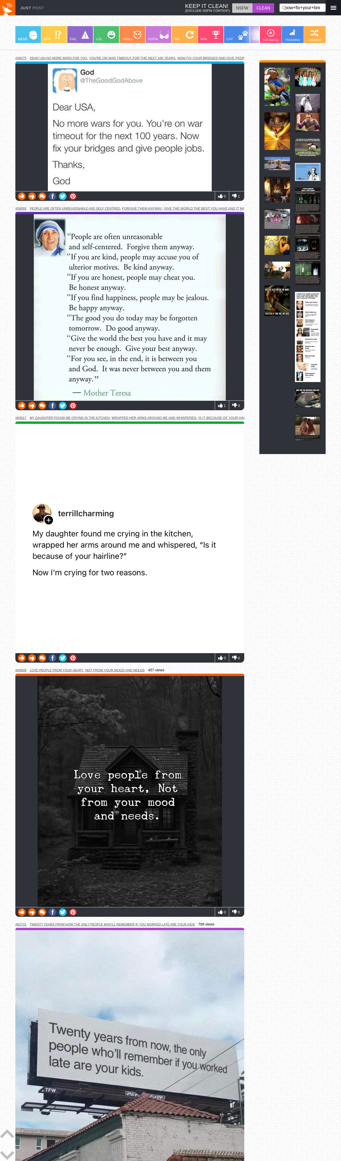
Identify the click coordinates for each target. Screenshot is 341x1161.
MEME (27, 36)
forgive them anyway (142, 208)
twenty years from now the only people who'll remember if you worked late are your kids (112, 924)
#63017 (20, 418)
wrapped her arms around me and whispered (154, 418)
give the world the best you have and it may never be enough (222, 208)
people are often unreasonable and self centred (75, 208)
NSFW (158, 36)
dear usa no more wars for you (58, 58)
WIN (210, 36)
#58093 (20, 208)
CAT (237, 36)
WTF (52, 36)
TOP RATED (271, 35)
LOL (105, 36)
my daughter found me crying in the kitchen (70, 418)
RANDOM (314, 35)
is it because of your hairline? (227, 418)
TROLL (131, 36)
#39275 (20, 58)
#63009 (20, 670)
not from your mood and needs (115, 670)
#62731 (20, 924)
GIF (184, 36)
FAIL (79, 36)
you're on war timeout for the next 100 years (132, 58)
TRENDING (292, 35)
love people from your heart (56, 670)
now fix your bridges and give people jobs (217, 58)
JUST (32, 8)
